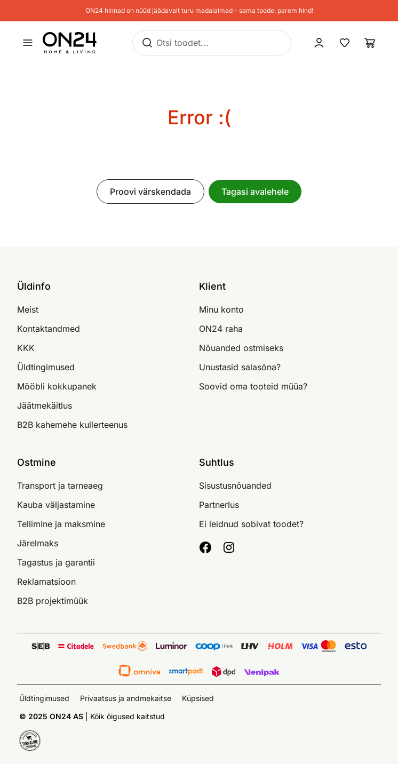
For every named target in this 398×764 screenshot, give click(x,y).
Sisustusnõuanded (235, 485)
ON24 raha (221, 328)
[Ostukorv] (370, 42)
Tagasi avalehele (255, 191)
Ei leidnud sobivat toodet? (251, 524)
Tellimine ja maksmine (61, 524)
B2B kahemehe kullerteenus (72, 424)
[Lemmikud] (344, 42)
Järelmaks (37, 543)
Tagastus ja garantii (56, 562)
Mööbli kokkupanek (57, 386)
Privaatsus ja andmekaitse (125, 698)
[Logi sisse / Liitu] (319, 42)
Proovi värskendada (150, 191)
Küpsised (198, 698)
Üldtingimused (46, 367)
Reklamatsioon (46, 581)
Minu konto (221, 309)
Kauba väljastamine (56, 504)
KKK (26, 348)
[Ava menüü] (27, 42)
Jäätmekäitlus (44, 405)
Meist (27, 309)
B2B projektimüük (52, 600)
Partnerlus (219, 504)
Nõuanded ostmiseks (241, 348)
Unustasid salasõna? (240, 367)
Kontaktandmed (48, 328)
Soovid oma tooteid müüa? (253, 386)
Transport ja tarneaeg (60, 485)
